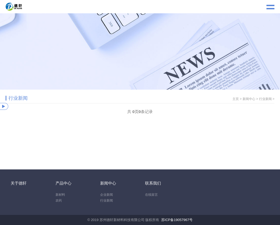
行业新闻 (265, 99)
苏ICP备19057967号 (177, 220)
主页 (235, 99)
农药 (59, 200)
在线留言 (151, 195)
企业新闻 (106, 195)
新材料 (60, 195)
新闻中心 (249, 99)
